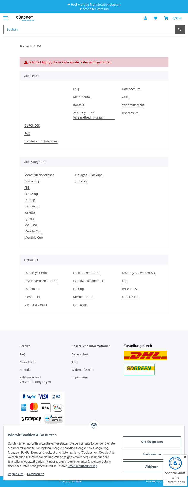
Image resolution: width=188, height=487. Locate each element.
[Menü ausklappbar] (5, 16)
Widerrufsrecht (133, 105)
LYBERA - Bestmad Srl (88, 281)
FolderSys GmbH (36, 273)
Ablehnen (149, 464)
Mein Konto (81, 97)
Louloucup (32, 206)
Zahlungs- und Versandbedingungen (89, 115)
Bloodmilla (32, 297)
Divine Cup (32, 181)
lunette (29, 212)
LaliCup (29, 200)
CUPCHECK (32, 125)
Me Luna (30, 225)
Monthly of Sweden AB (138, 273)
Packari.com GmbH (86, 273)
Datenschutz (38, 474)
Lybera (29, 219)
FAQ (76, 89)
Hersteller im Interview (40, 141)
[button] (145, 18)
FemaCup (31, 194)
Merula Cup (32, 231)
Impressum (18, 474)
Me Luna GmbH (35, 305)
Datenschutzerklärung (36, 466)
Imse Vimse (130, 289)
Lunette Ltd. (130, 297)
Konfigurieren (149, 452)
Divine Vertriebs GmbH (40, 281)
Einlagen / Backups (88, 175)
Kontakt (78, 105)
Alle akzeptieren (149, 439)
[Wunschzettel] (155, 18)
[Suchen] (89, 29)
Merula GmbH (83, 297)
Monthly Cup (33, 237)
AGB (125, 97)
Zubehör (81, 181)
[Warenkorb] (173, 18)
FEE (26, 187)
